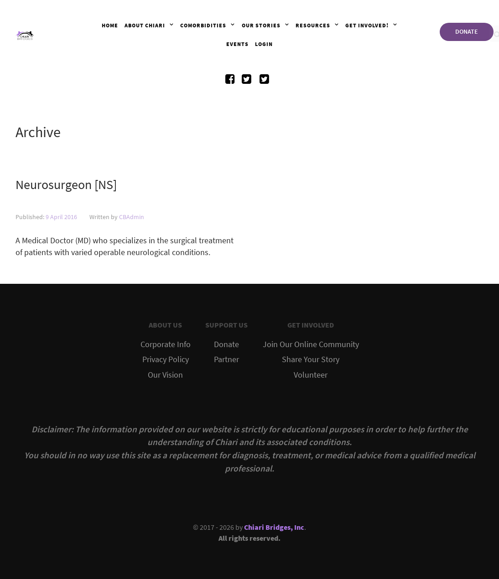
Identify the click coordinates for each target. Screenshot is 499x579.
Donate (226, 344)
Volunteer (310, 375)
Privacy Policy (165, 359)
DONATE (466, 31)
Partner (226, 359)
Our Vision (165, 375)
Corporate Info (165, 344)
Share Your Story (310, 359)
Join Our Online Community (311, 344)
